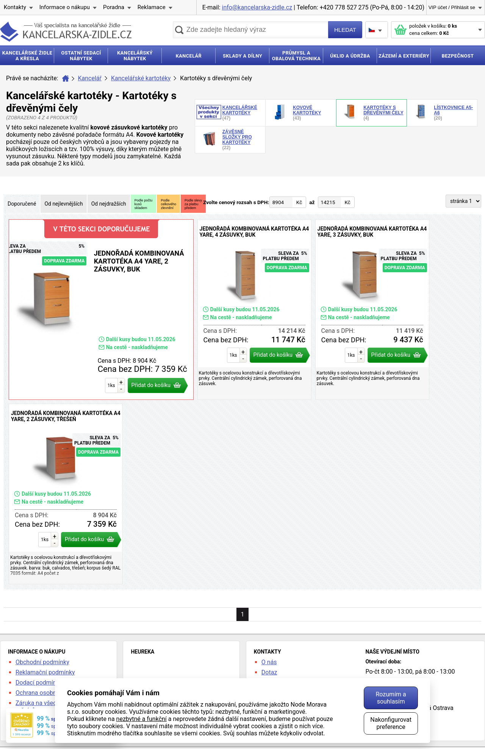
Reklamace (152, 7)
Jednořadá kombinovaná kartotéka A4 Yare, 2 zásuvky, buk (101, 309)
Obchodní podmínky (42, 662)
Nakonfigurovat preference (390, 723)
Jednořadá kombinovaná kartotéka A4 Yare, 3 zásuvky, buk (372, 309)
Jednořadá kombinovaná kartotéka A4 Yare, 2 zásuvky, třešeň (65, 494)
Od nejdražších (108, 204)
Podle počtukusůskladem (144, 204)
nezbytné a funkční (141, 718)
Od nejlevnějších (63, 204)
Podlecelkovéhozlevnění (168, 204)
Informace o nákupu (64, 7)
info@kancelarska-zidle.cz (257, 7)
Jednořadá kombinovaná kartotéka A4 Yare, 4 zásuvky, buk (254, 309)
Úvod (65, 78)
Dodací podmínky (39, 682)
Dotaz (269, 672)
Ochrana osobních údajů (48, 692)
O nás (269, 662)
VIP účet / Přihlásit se (452, 7)
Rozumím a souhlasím (390, 698)
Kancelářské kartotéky (141, 78)
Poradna (113, 7)
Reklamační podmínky (45, 672)
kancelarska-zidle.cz (65, 32)
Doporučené (22, 204)
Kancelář (90, 78)
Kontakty (15, 7)
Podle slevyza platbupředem (193, 204)
